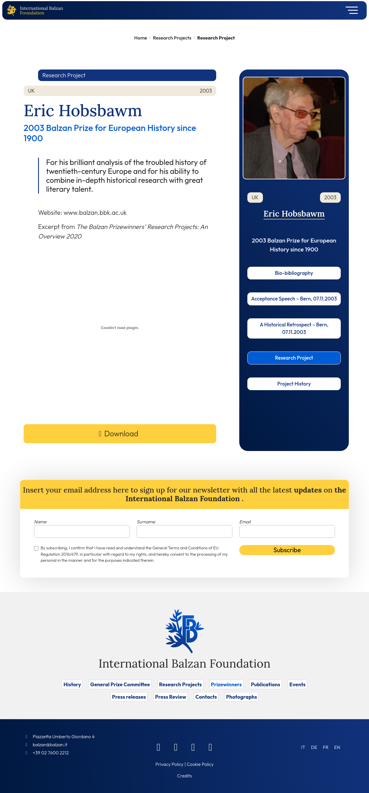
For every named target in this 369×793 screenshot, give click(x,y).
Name (40, 522)
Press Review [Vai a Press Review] (170, 697)
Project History (294, 383)
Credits (184, 776)
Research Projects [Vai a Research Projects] (180, 684)
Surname (146, 522)
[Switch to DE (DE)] (314, 747)
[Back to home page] (13, 10)
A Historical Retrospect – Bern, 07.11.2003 (294, 328)
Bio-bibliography (294, 273)
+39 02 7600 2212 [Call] (51, 753)
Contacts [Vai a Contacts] (206, 697)
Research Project (294, 357)
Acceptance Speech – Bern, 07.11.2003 (294, 298)
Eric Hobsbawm (294, 213)
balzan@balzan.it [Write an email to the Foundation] (50, 744)
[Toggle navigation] (350, 10)
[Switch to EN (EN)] (337, 747)
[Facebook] (158, 747)
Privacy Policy (169, 764)
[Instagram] (193, 747)
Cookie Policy (200, 764)
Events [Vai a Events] (297, 684)
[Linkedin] (176, 747)
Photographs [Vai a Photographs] (241, 697)
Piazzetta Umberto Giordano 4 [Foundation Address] (64, 736)
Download (121, 433)
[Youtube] (210, 747)
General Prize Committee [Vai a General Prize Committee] (120, 684)
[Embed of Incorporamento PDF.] (120, 327)
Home (140, 38)
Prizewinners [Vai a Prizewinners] (226, 684)
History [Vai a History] (72, 684)
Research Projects (172, 38)
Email (245, 522)
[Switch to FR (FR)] (325, 747)
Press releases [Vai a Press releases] (129, 697)
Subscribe (287, 550)
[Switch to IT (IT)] (303, 747)
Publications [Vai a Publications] (265, 684)
